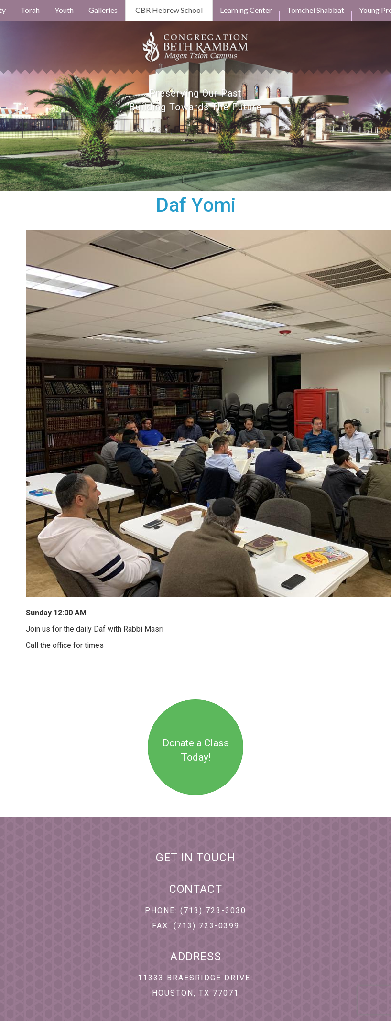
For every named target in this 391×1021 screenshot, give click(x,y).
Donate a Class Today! (196, 750)
